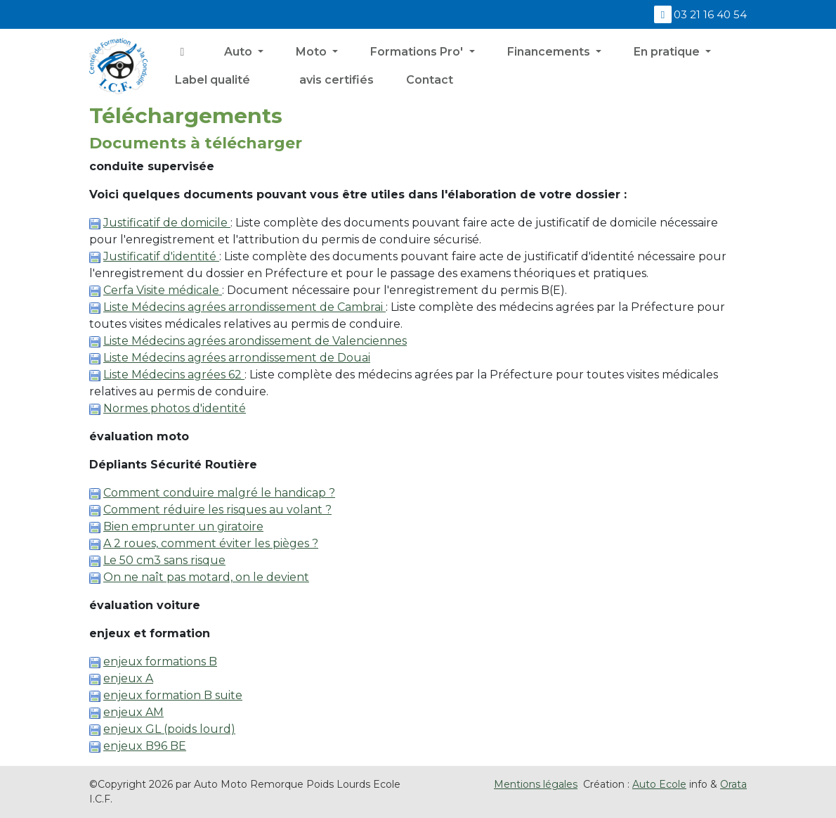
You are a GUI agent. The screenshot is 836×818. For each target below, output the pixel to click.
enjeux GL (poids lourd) (169, 729)
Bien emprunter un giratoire (183, 526)
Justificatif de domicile (166, 222)
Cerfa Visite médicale (162, 290)
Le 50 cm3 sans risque (164, 560)
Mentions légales (535, 784)
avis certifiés (335, 80)
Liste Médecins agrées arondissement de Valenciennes (255, 340)
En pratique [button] (668, 51)
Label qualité (212, 80)
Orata (733, 784)
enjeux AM (133, 712)
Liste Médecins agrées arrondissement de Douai (236, 357)
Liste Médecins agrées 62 (173, 374)
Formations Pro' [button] (418, 51)
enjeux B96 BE (144, 746)
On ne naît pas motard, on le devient (206, 577)
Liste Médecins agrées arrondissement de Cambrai (244, 307)
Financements (550, 51)
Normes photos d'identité (174, 408)
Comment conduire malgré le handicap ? (219, 492)
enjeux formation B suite (172, 695)
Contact (429, 80)
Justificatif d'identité (161, 256)
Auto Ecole (659, 784)
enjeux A (128, 678)
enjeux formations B (160, 661)
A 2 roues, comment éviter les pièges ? (210, 543)
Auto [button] (239, 51)
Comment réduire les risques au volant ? (217, 509)
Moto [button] (312, 51)
